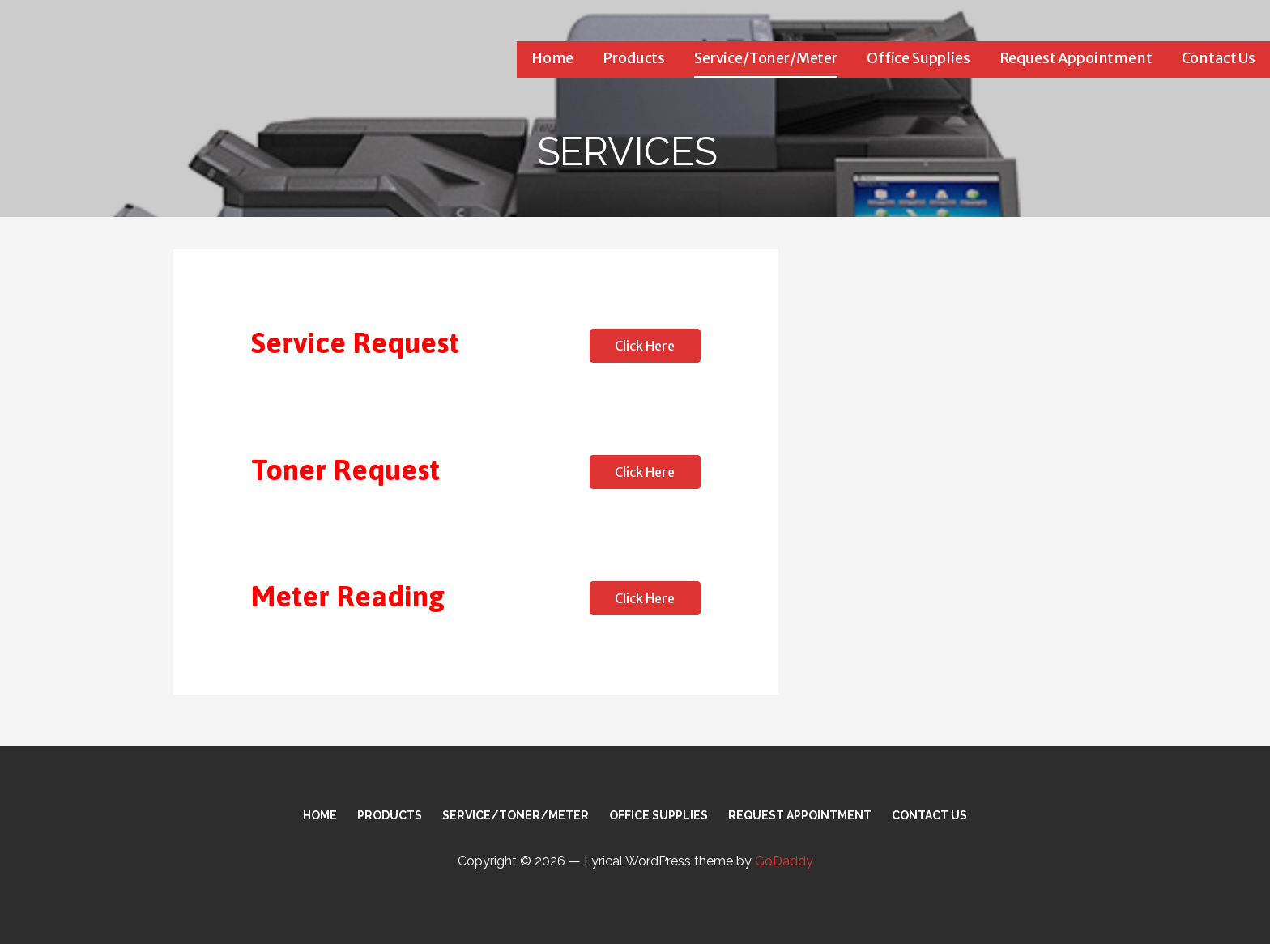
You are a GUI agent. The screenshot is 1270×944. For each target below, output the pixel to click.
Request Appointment (1076, 58)
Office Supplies (918, 58)
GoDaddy (784, 861)
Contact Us (1218, 58)
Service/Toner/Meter (765, 58)
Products (634, 58)
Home (552, 58)
